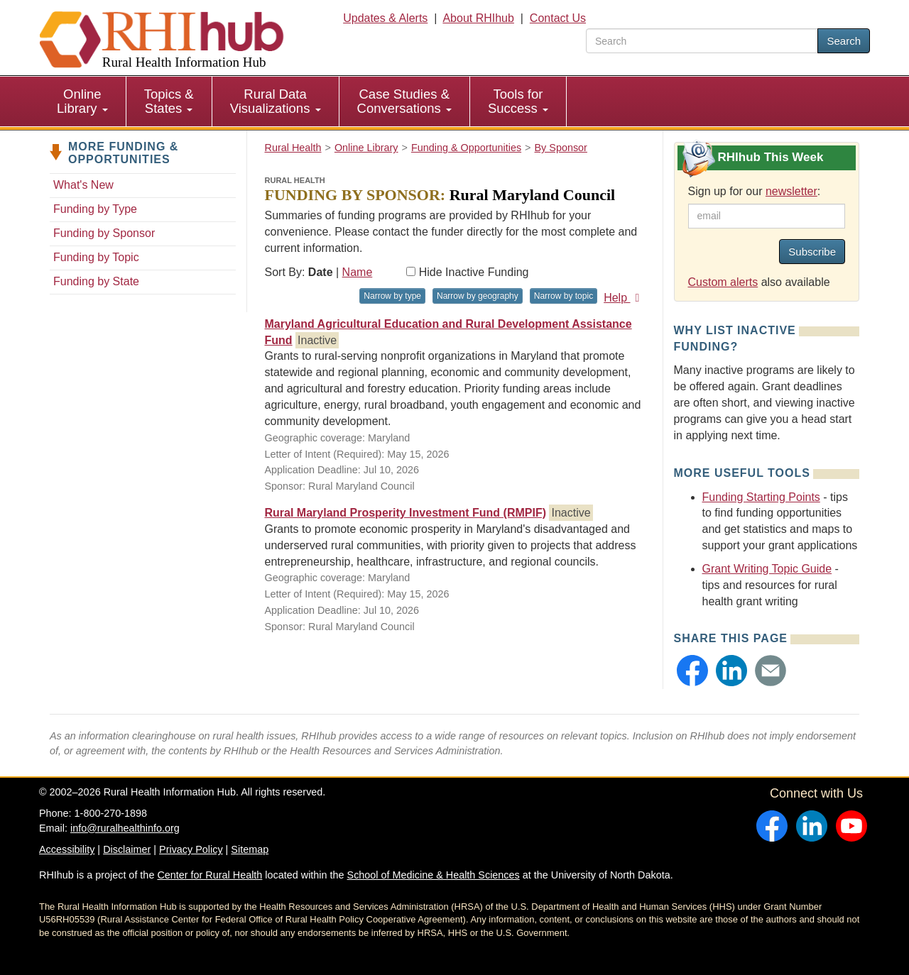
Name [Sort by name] (357, 272)
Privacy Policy (191, 849)
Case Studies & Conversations (404, 101)
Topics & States (169, 101)
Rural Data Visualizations (275, 101)
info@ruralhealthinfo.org (125, 828)
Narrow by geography (477, 296)
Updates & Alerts (385, 18)
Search (844, 41)
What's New (83, 185)
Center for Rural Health (209, 875)
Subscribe (812, 252)
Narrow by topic (563, 296)
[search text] (702, 40)
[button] (692, 670)
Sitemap (249, 849)
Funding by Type (95, 209)
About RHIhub (478, 18)
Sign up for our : (754, 191)
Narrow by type (392, 296)
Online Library (82, 101)
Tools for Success (518, 101)
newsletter (791, 191)
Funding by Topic (96, 257)
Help (624, 298)
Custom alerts (723, 282)
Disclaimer (127, 849)
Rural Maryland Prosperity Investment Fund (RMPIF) (406, 513)
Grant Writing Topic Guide (767, 569)
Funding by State (96, 281)
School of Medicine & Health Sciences (433, 875)
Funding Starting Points (761, 497)
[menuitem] (82, 101)
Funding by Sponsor (104, 233)
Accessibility (66, 849)
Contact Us (558, 18)
